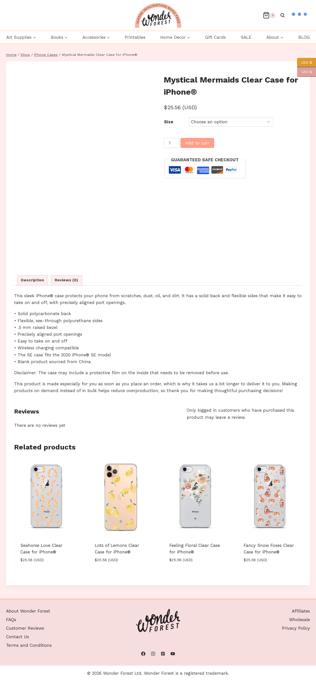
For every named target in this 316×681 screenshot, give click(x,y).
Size (168, 121)
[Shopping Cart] (269, 15)
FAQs (11, 619)
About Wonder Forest (28, 611)
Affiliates (301, 611)
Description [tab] (32, 280)
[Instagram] (153, 654)
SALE (246, 37)
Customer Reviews (25, 628)
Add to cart (197, 142)
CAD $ (304, 72)
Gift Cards (215, 37)
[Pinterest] (163, 654)
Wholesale (299, 619)
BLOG (304, 37)
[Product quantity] (171, 143)
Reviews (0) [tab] (66, 280)
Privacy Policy (296, 628)
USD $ (304, 62)
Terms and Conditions (29, 645)
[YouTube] (173, 654)
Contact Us (17, 636)
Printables (135, 37)
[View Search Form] (282, 15)
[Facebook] (143, 654)
